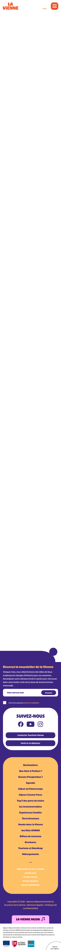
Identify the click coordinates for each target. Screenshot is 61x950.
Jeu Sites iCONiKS (30, 830)
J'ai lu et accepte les (23, 703)
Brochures (30, 842)
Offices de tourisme (30, 836)
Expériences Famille (30, 812)
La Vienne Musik (30, 919)
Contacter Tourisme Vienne (30, 735)
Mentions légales (35, 904)
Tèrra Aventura (30, 818)
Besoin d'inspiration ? (30, 777)
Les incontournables (30, 806)
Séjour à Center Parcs (30, 794)
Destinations (30, 765)
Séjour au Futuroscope (30, 788)
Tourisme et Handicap (30, 848)
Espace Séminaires (30, 885)
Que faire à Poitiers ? (30, 771)
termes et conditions (31, 703)
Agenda (30, 783)
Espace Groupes (30, 881)
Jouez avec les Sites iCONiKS (30, 869)
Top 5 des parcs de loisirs (30, 800)
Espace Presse (31, 877)
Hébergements (30, 854)
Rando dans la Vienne (30, 824)
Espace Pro (30, 873)
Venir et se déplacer (30, 743)
